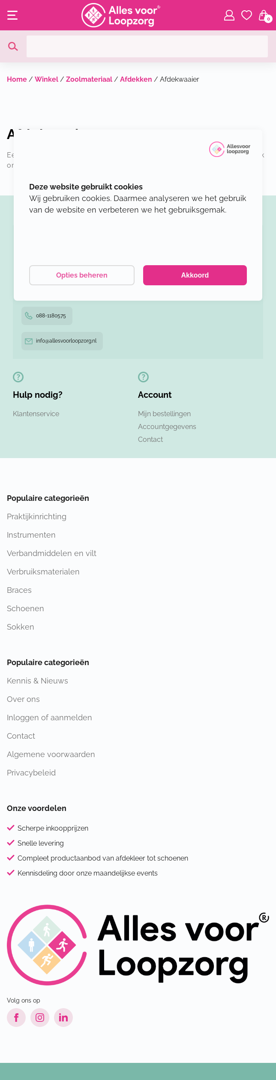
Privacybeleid (31, 772)
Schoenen (25, 608)
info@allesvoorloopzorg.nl (60, 341)
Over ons (23, 699)
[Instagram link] (39, 1017)
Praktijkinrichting (36, 516)
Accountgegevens (167, 427)
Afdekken (136, 79)
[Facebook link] (16, 1017)
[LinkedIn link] (63, 1017)
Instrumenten (31, 534)
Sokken (20, 626)
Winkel (46, 79)
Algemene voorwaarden (51, 754)
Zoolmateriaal (89, 79)
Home (17, 79)
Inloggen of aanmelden (49, 717)
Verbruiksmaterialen (43, 571)
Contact (150, 439)
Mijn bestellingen (164, 414)
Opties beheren (82, 275)
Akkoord (195, 275)
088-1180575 (45, 316)
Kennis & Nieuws (37, 680)
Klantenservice (36, 414)
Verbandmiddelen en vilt (51, 553)
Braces (19, 590)
